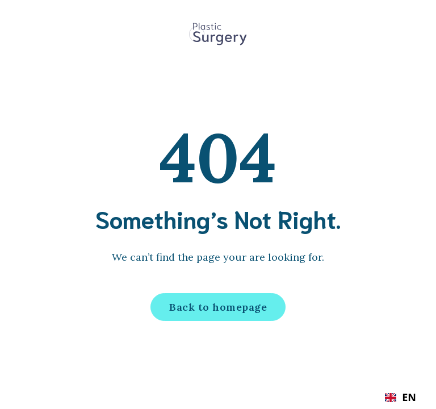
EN (400, 397)
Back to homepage (218, 307)
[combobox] (400, 397)
